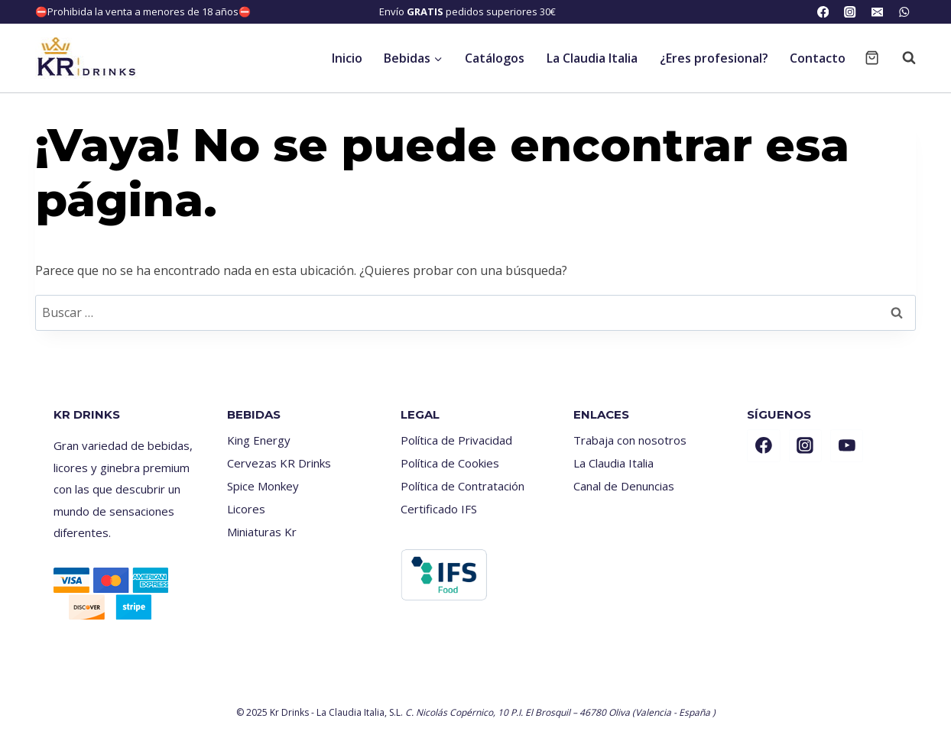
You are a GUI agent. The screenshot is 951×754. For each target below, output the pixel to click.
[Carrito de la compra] (872, 57)
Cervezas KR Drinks (279, 463)
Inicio (347, 58)
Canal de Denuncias (623, 485)
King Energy (258, 440)
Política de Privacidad (456, 440)
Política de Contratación (462, 485)
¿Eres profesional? (714, 58)
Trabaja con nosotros (629, 440)
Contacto (818, 58)
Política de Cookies (450, 463)
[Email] (877, 12)
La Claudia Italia (592, 58)
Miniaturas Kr (262, 531)
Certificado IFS (439, 508)
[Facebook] (823, 12)
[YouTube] (847, 446)
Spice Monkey (263, 485)
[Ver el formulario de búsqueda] (901, 58)
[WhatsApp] (904, 12)
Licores (246, 508)
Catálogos (494, 58)
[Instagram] (850, 12)
